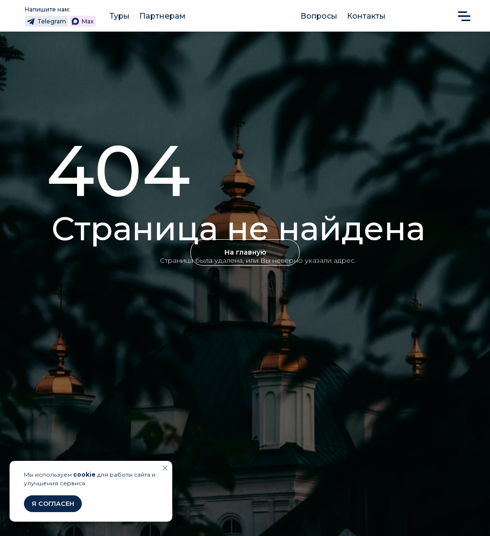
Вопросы (319, 16)
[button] (464, 16)
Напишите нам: (47, 9)
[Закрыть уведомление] (165, 468)
